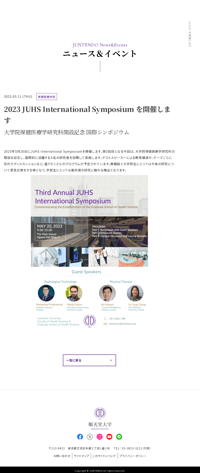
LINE (119, 437)
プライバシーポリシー (136, 455)
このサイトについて (106, 455)
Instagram (100, 437)
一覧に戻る (74, 360)
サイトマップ (80, 455)
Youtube (109, 437)
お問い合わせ (58, 455)
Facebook (80, 437)
